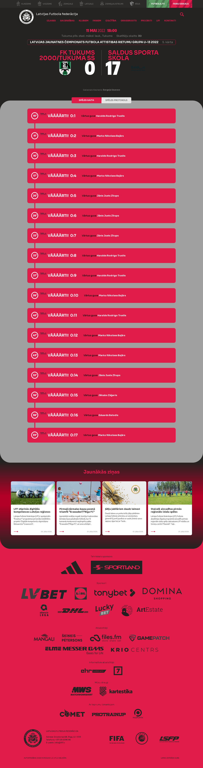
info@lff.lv (59, 742)
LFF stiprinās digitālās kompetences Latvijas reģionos (32, 510)
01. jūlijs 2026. (78, 531)
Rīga (135, 3)
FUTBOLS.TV (158, 3)
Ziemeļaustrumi (111, 3)
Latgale (86, 3)
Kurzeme (23, 3)
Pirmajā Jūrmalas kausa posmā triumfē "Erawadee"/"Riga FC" (77, 510)
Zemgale (65, 3)
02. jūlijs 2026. (33, 531)
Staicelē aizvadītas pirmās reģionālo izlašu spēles (166, 510)
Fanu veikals (181, 3)
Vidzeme (45, 3)
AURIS (176, 758)
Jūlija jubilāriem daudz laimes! (122, 508)
